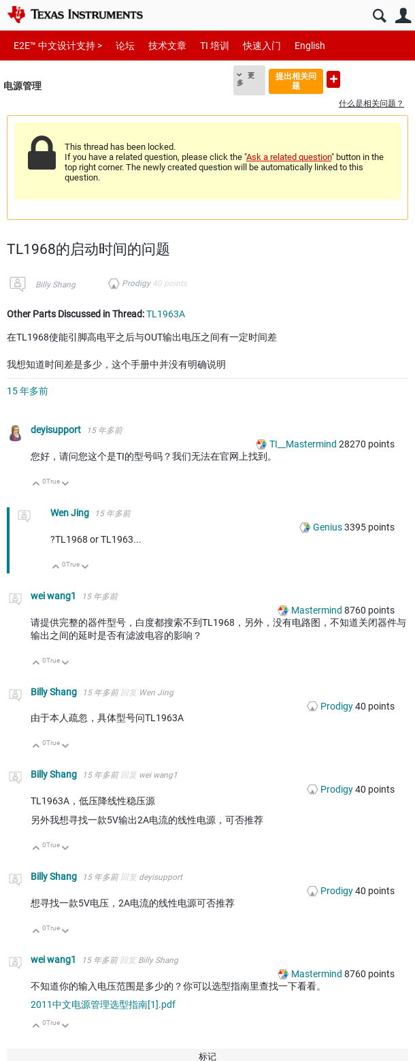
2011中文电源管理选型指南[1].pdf (103, 1004)
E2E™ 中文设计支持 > (58, 45)
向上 (36, 484)
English (310, 45)
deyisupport (57, 429)
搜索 (379, 16)
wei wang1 (54, 595)
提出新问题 (333, 79)
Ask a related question (288, 157)
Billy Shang (55, 284)
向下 (65, 484)
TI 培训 (214, 45)
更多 (245, 79)
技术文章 (167, 45)
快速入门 (262, 45)
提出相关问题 (296, 81)
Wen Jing (70, 512)
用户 (403, 16)
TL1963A (165, 313)
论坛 (125, 45)
